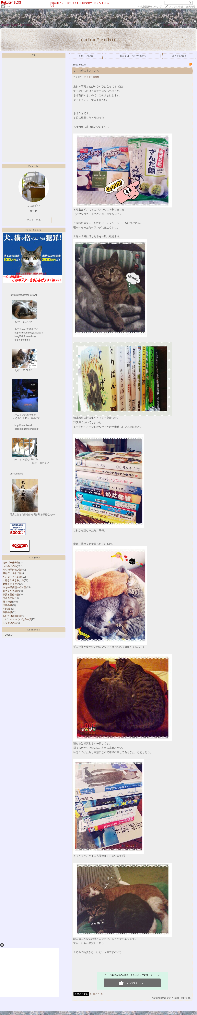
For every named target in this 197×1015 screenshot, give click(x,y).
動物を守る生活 (11, 584)
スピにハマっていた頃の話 (17, 619)
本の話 (6, 608)
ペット (9, 6)
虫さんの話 (9, 598)
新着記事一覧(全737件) (133, 55)
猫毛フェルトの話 (12, 573)
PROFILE (26, 25)
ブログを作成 (176, 6)
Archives (33, 629)
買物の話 (7, 612)
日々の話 (7, 601)
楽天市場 (190, 6)
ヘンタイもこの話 (12, 576)
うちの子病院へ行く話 (14, 587)
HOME (5, 25)
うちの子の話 (10, 566)
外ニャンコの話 (11, 591)
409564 (187, 21)
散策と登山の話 (11, 594)
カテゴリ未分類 (11, 562)
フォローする (34, 220)
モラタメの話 (10, 623)
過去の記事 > (179, 55)
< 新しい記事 (85, 55)
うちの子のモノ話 (12, 569)
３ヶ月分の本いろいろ (86, 70)
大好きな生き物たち (13, 580)
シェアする (96, 993)
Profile (33, 166)
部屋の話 (7, 605)
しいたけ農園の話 (12, 615)
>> (150, 6)
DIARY (15, 25)
